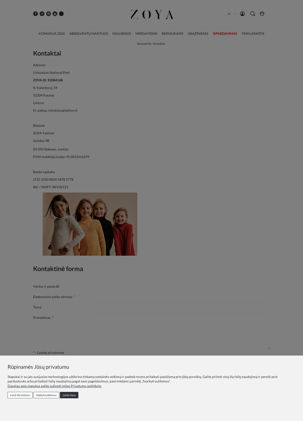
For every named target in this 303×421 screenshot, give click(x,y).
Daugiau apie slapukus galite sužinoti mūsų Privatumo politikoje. (55, 386)
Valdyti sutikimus (46, 395)
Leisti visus (69, 395)
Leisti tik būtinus (20, 395)
